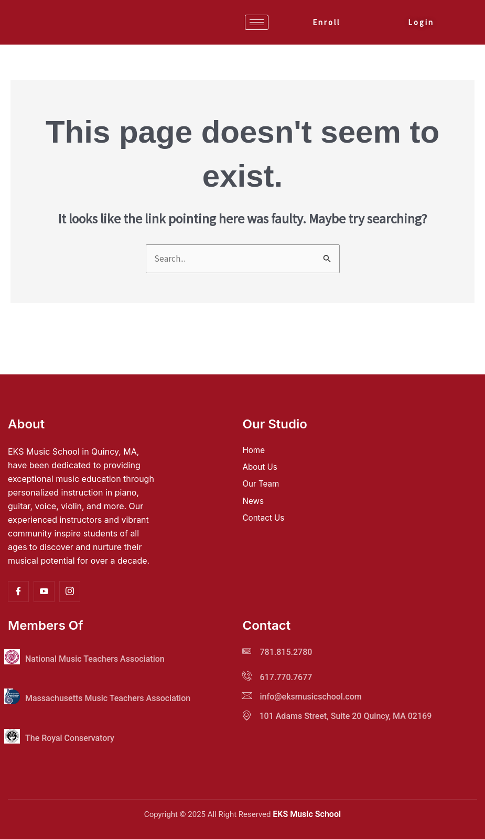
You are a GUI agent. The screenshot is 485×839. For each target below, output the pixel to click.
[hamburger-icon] (256, 22)
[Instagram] (69, 591)
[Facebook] (18, 591)
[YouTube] (44, 591)
